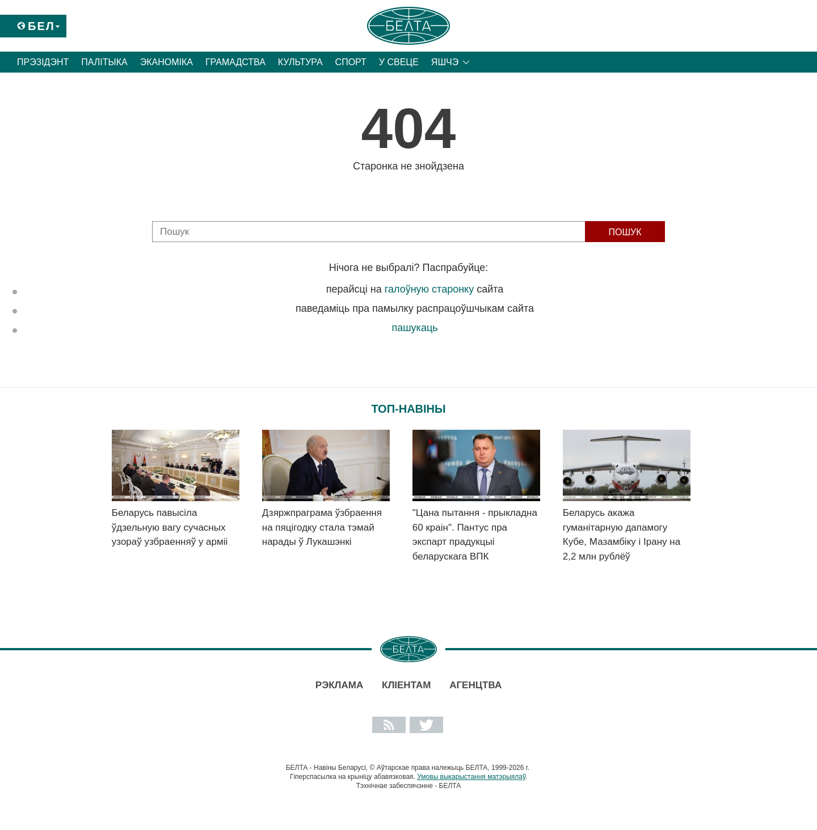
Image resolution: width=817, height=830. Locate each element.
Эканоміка (166, 62)
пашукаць (414, 327)
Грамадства (235, 62)
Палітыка (104, 62)
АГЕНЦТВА (475, 685)
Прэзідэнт (43, 62)
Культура (300, 62)
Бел (41, 26)
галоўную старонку (429, 289)
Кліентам (406, 685)
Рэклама (339, 685)
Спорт (351, 62)
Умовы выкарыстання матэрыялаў (471, 777)
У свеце (399, 62)
